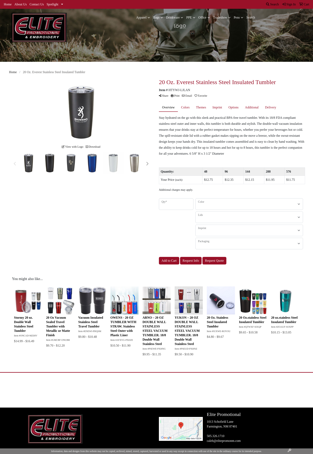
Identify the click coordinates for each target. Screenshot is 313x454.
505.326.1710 (215, 436)
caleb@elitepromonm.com (224, 440)
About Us (20, 4)
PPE (189, 17)
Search (272, 4)
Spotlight (52, 4)
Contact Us (37, 4)
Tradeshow (220, 17)
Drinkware (173, 17)
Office (202, 17)
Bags (156, 17)
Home (8, 4)
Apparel (141, 17)
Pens (237, 17)
